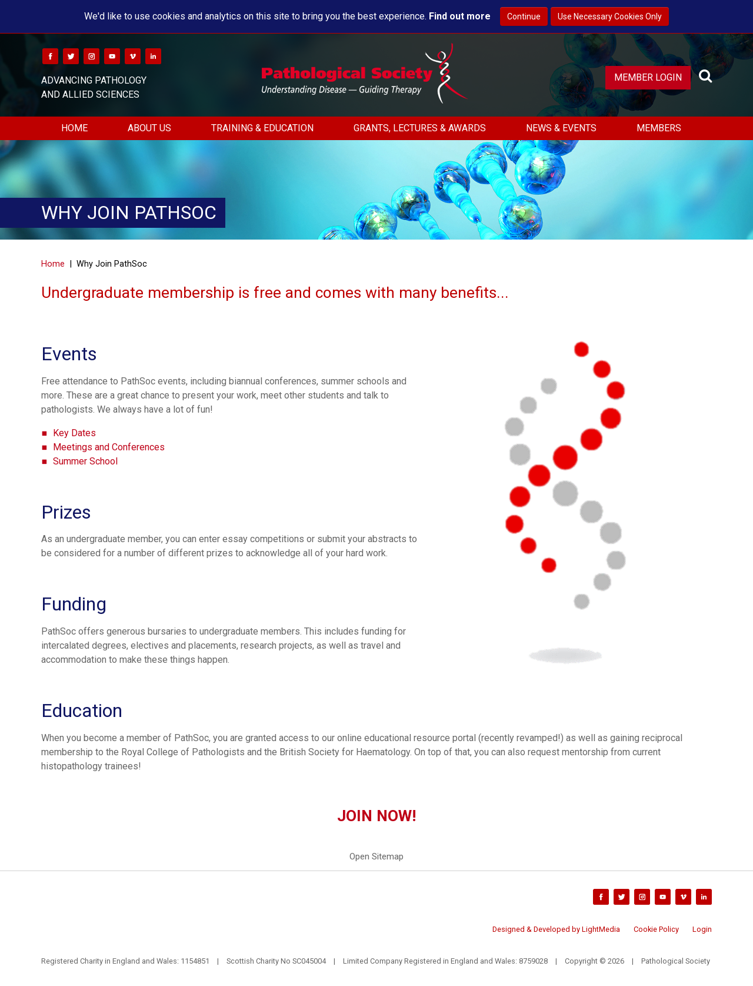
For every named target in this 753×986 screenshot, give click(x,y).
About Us (149, 128)
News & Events (561, 128)
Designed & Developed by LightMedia (556, 929)
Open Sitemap (376, 856)
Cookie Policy (656, 929)
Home (74, 128)
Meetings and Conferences (109, 447)
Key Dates (74, 433)
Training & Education (262, 128)
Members (659, 128)
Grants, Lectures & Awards (420, 128)
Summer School (85, 461)
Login (702, 929)
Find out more (460, 16)
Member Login (648, 77)
